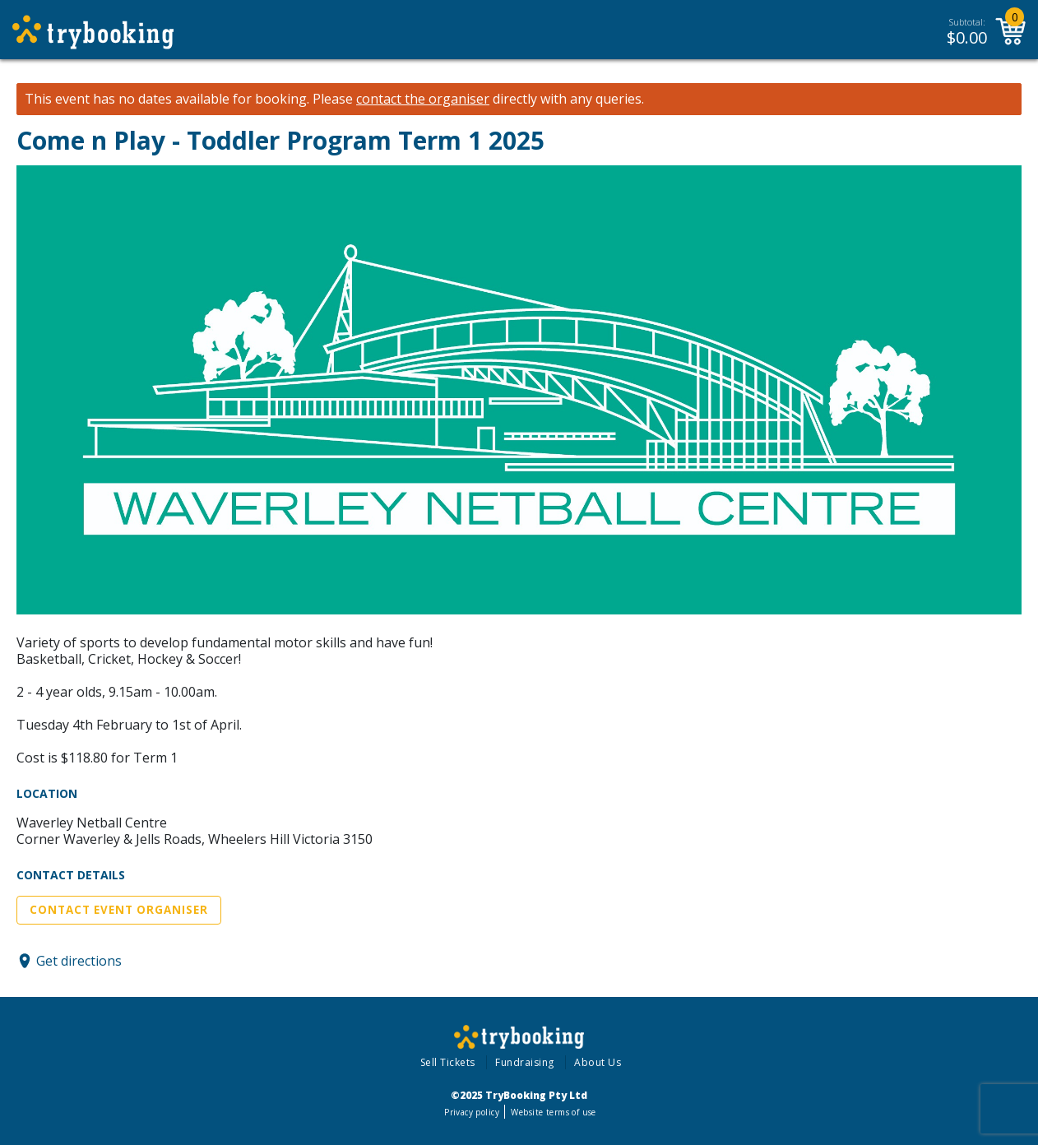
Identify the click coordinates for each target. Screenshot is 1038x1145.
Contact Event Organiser (119, 909)
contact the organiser (422, 99)
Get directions (79, 961)
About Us (597, 1062)
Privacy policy (471, 1112)
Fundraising (524, 1062)
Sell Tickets (447, 1062)
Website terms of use (553, 1112)
